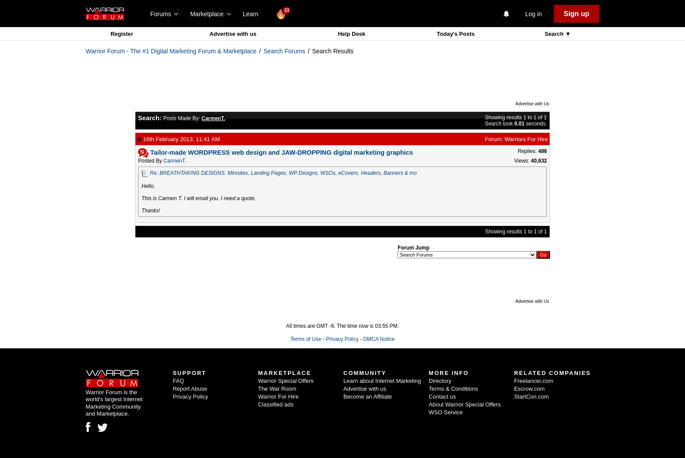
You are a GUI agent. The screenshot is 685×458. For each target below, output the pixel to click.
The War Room (277, 388)
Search (555, 34)
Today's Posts (456, 34)
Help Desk (351, 34)
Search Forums (284, 51)
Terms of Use (306, 339)
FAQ (178, 381)
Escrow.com (529, 388)
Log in (533, 13)
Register (122, 34)
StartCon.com (531, 396)
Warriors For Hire (526, 139)
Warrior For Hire (278, 396)
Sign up (576, 13)
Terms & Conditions (453, 388)
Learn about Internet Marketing (382, 381)
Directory (440, 381)
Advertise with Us (532, 103)
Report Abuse (190, 388)
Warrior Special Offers (286, 381)
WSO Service (446, 412)
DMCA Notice (378, 339)
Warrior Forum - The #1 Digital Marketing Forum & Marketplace (171, 51)
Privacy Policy (342, 339)
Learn (253, 13)
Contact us (442, 396)
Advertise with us (232, 34)
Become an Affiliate (367, 396)
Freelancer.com (534, 381)
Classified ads (276, 404)
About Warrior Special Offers (465, 404)
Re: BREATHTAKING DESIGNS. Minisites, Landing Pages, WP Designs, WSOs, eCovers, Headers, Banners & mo (283, 173)
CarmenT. (174, 161)
